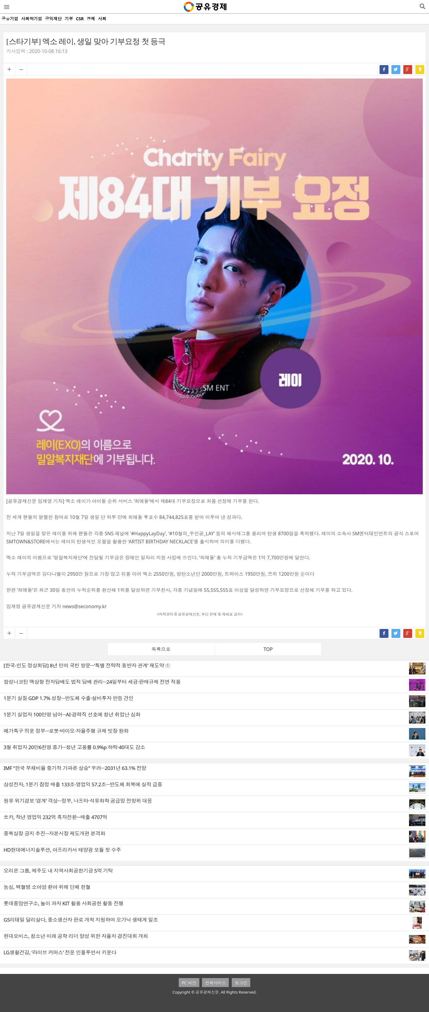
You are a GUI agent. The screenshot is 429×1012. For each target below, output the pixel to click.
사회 (102, 18)
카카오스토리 (420, 69)
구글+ (408, 69)
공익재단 (53, 18)
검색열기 (422, 7)
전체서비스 (215, 983)
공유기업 (9, 18)
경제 (91, 18)
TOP (268, 649)
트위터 (396, 69)
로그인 (241, 983)
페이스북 (384, 69)
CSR (80, 18)
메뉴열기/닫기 (6, 7)
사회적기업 (31, 18)
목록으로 (161, 649)
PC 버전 (189, 983)
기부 (69, 18)
